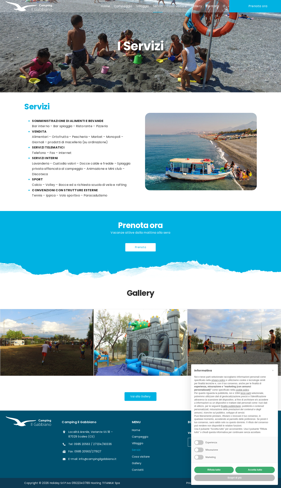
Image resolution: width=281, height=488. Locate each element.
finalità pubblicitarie (231, 406)
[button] (273, 370)
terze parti (246, 393)
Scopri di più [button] (235, 477)
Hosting (96, 483)
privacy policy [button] (218, 380)
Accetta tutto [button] (255, 469)
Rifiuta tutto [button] (213, 469)
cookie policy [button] (242, 390)
